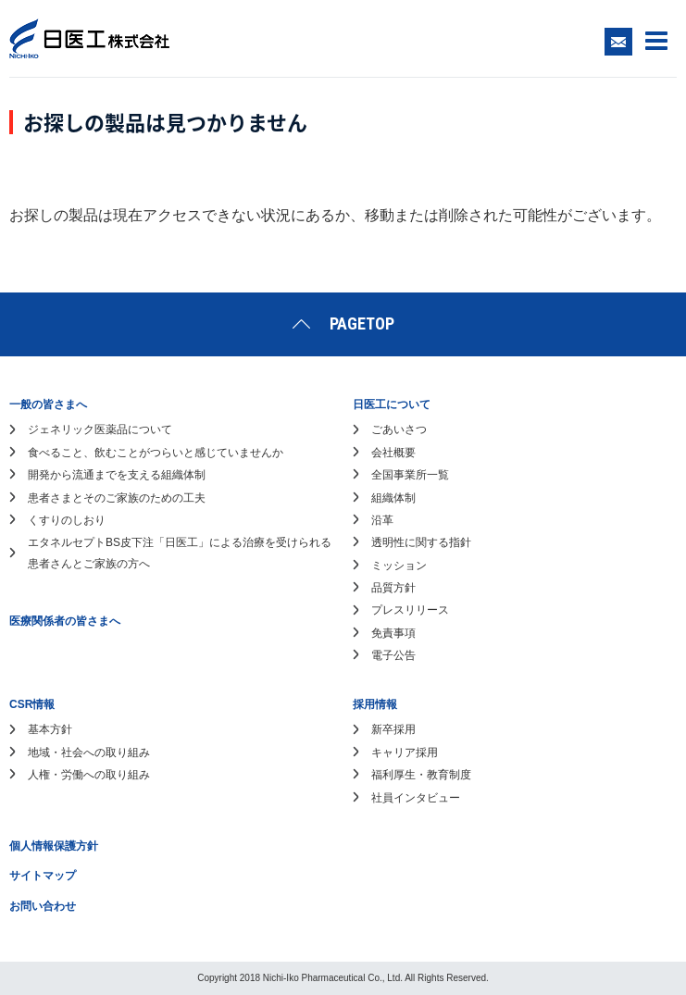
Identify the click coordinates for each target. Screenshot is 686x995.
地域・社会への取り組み (89, 752)
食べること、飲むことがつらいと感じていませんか (155, 452)
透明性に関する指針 (421, 542)
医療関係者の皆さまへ (64, 621)
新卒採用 (393, 729)
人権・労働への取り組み (89, 774)
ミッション (399, 565)
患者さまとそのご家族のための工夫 (117, 497)
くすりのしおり (67, 520)
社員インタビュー (415, 797)
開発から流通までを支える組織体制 (117, 474)
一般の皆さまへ (48, 404)
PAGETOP (362, 323)
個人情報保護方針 (53, 846)
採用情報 (375, 704)
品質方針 (393, 587)
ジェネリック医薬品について (100, 429)
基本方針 (50, 729)
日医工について (391, 404)
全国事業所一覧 (410, 474)
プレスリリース (410, 609)
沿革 (382, 520)
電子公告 (393, 655)
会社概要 (393, 452)
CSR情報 (32, 704)
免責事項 (393, 633)
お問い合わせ (42, 906)
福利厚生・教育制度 (421, 774)
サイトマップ (42, 875)
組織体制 (393, 497)
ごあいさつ (399, 429)
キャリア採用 (404, 752)
